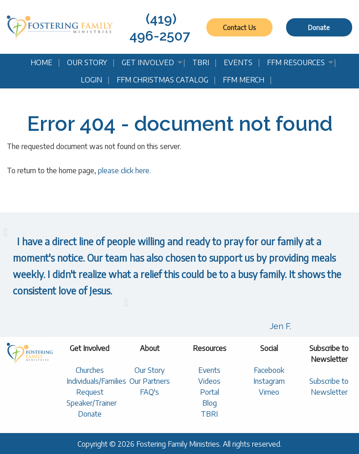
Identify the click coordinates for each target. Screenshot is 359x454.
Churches (90, 370)
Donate (319, 27)
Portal (209, 392)
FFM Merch (243, 79)
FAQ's (149, 392)
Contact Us (239, 27)
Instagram (269, 381)
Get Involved (148, 62)
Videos (209, 381)
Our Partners (149, 381)
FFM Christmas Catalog (162, 79)
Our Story (87, 62)
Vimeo (269, 392)
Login (91, 79)
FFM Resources (296, 62)
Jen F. (280, 326)
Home (41, 62)
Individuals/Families (96, 381)
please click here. (124, 170)
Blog (209, 403)
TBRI (200, 62)
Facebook (269, 370)
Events (238, 62)
